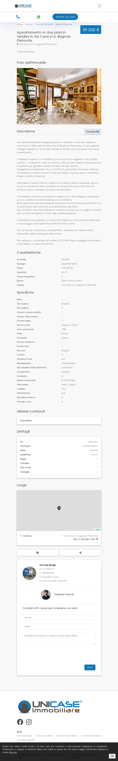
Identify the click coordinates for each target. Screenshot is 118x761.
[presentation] (45, 654)
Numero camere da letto (29, 312)
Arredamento (23, 372)
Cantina (20, 354)
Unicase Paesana (26, 739)
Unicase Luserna (44, 735)
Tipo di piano (23, 304)
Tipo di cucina (23, 325)
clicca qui (13, 752)
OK (112, 756)
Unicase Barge (24, 735)
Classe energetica (25, 276)
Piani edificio (23, 308)
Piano (19, 299)
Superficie (21, 272)
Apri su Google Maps (85, 539)
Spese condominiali (26, 380)
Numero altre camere (27, 316)
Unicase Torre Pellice (66, 735)
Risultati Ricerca (26, 51)
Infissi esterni (22, 384)
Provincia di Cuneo (44, 24)
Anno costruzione (25, 329)
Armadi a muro (24, 401)
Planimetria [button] (26, 420)
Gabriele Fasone (64, 594)
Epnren (20, 280)
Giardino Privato (24, 359)
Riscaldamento (24, 363)
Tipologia (21, 264)
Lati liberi (21, 389)
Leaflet (97, 530)
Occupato (22, 338)
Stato (19, 333)
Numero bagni (24, 320)
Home (19, 24)
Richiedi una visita (65, 16)
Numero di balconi (25, 342)
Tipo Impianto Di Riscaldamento (32, 367)
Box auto (21, 350)
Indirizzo (20, 285)
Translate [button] (92, 131)
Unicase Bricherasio (91, 735)
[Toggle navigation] (100, 6)
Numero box (23, 346)
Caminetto (22, 376)
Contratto (21, 259)
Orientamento (23, 393)
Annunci (29, 24)
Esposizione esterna (26, 397)
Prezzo (20, 268)
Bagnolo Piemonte (64, 24)
